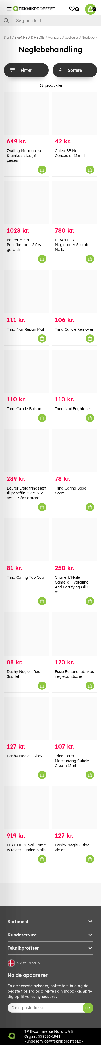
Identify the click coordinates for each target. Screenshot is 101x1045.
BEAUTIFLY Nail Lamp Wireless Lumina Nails (26, 847)
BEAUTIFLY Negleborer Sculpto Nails (72, 244)
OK (88, 1008)
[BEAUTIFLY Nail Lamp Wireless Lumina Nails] (26, 807)
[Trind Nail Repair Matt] (26, 291)
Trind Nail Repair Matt (26, 329)
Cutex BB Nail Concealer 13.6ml (70, 153)
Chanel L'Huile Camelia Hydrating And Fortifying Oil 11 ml (72, 584)
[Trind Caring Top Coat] (26, 539)
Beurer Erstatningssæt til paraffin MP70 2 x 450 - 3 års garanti (26, 493)
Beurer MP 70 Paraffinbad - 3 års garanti (24, 244)
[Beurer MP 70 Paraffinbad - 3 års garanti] (26, 202)
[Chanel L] (74, 539)
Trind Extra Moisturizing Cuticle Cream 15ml (72, 760)
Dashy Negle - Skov (25, 755)
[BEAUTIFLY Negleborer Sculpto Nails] (74, 202)
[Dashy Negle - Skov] (26, 718)
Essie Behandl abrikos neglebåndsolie (74, 674)
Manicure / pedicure (63, 37)
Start (7, 37)
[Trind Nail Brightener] (74, 371)
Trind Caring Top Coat (26, 577)
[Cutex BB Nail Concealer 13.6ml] (74, 113)
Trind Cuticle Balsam (25, 408)
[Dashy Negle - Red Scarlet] (26, 633)
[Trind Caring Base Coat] (74, 450)
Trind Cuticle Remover (74, 329)
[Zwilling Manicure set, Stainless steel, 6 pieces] (26, 113)
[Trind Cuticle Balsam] (26, 371)
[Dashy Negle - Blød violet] (74, 807)
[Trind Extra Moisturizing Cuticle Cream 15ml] (74, 718)
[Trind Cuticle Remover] (74, 291)
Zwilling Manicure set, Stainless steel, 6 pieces (26, 155)
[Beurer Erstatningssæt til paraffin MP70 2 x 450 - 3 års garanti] (26, 450)
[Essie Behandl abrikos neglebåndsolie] (74, 633)
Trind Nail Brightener (73, 408)
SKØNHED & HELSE (29, 37)
